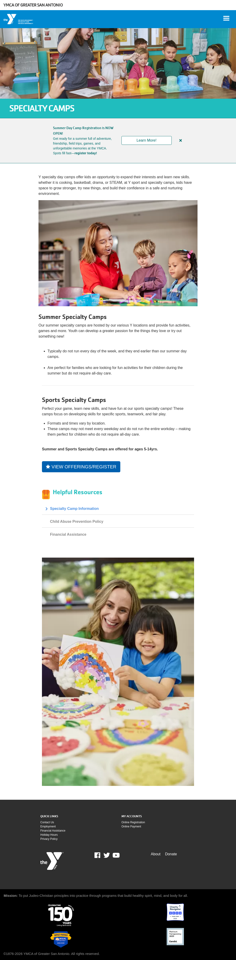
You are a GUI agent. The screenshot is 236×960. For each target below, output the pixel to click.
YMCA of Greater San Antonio (33, 5)
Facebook (100, 855)
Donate (171, 854)
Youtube (115, 855)
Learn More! (146, 140)
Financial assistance (52, 830)
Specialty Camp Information (74, 509)
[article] (118, 140)
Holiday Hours (49, 834)
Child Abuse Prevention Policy (76, 521)
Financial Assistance (68, 534)
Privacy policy (49, 839)
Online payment (131, 826)
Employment (48, 826)
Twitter (106, 855)
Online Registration (133, 822)
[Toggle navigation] (226, 18)
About (155, 854)
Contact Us (47, 822)
